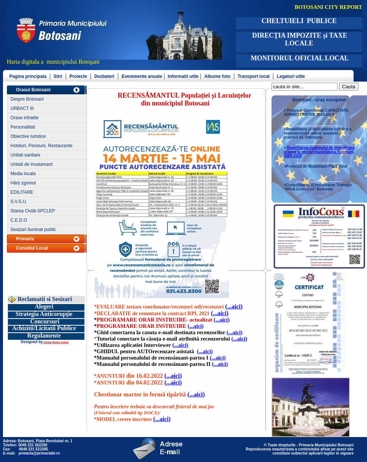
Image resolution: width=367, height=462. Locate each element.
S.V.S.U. (18, 201)
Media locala (22, 173)
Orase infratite (24, 117)
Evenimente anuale (142, 76)
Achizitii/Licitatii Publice (44, 328)
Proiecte (78, 76)
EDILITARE (21, 192)
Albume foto (217, 76)
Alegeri (44, 306)
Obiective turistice (28, 136)
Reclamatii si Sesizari (44, 299)
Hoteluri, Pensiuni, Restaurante (41, 145)
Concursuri (44, 321)
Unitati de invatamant (31, 164)
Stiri (58, 76)
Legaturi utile (291, 76)
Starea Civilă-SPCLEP (32, 210)
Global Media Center (56, 342)
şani (95, 61)
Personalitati (22, 127)
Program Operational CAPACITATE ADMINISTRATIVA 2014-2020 (316, 112)
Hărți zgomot (23, 183)
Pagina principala (27, 76)
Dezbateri (104, 76)
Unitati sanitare (25, 155)
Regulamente (44, 335)
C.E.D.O (18, 220)
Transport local (254, 76)
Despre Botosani (27, 99)
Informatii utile (183, 76)
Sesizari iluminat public (33, 229)
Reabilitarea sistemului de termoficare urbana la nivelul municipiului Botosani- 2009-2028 (319, 152)
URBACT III (22, 108)
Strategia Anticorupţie (44, 314)
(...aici (234, 306)
